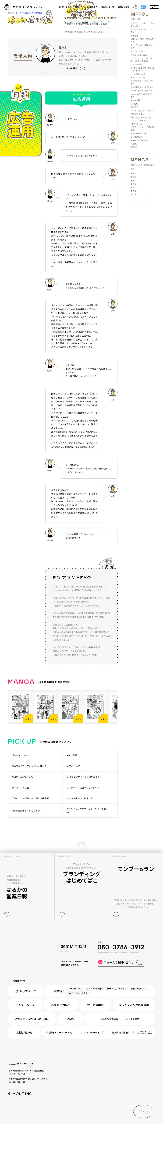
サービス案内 (91, 7)
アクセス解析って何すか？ (80, 833)
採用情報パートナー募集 (59, 1068)
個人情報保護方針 (120, 1068)
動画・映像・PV (138, 1023)
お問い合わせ (123, 7)
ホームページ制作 (94, 1023)
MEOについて (73, 801)
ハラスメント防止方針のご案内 (145, 1067)
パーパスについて (20, 790)
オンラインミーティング (92, 1068)
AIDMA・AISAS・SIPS (22, 812)
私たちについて (107, 7)
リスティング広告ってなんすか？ (83, 822)
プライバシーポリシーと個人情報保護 (30, 833)
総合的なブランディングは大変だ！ (29, 801)
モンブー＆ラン (64, 7)
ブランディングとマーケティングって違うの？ (87, 845)
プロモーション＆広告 (77, 1028)
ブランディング (75, 1023)
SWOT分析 (72, 790)
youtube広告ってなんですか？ (27, 845)
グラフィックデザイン (116, 1023)
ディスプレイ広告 (20, 822)
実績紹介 (78, 7)
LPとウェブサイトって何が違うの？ (84, 812)
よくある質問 (132, 1054)
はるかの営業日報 (109, 1054)
